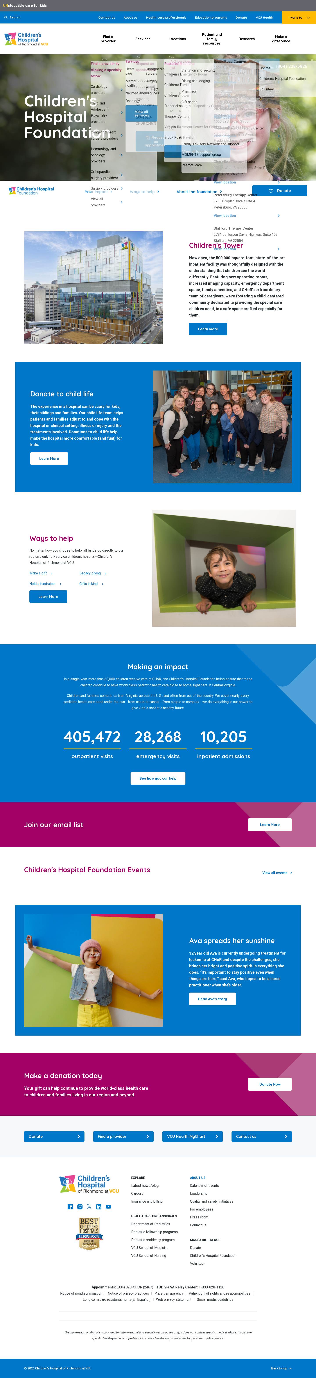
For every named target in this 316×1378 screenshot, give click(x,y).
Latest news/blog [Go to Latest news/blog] (145, 1186)
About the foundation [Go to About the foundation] (197, 191)
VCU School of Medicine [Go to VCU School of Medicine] (150, 1248)
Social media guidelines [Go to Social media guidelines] (215, 1299)
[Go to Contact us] (262, 1136)
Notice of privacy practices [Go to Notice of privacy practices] (128, 1293)
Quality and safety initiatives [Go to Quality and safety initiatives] (211, 1201)
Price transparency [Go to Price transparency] (168, 1293)
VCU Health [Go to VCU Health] (264, 18)
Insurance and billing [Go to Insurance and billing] (147, 1201)
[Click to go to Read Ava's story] (212, 999)
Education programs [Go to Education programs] (211, 18)
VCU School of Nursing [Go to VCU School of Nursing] (148, 1256)
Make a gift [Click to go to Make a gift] (38, 573)
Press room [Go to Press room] (199, 1217)
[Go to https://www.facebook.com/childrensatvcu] (70, 1207)
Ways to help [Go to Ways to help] (142, 191)
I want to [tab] (295, 18)
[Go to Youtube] (108, 1207)
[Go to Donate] (54, 1136)
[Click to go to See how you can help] (158, 778)
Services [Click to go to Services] (142, 39)
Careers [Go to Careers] (137, 1193)
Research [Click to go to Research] (247, 39)
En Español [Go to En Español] (141, 1299)
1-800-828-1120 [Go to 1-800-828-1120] (211, 1287)
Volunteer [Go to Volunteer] (197, 1263)
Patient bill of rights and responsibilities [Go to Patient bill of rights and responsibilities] (219, 1293)
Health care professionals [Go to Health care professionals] (166, 18)
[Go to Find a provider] (123, 1136)
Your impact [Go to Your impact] (96, 191)
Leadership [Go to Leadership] (198, 1193)
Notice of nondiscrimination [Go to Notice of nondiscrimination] (81, 1293)
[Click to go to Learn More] (49, 458)
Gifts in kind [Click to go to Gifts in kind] (88, 584)
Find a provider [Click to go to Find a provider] (108, 38)
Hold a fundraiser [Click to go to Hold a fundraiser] (42, 584)
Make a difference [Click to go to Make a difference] (281, 38)
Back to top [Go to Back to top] (279, 1368)
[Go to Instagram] (80, 1207)
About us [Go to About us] (130, 18)
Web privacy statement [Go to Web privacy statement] (173, 1299)
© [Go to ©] (25, 1368)
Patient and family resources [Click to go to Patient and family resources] (212, 38)
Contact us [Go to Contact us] (106, 18)
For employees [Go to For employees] (201, 1209)
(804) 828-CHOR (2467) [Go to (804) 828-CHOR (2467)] (135, 1287)
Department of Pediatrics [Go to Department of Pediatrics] (150, 1224)
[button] (12, 17)
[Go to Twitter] (89, 1207)
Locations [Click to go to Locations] (177, 39)
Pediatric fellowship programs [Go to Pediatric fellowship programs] (154, 1232)
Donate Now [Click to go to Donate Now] (270, 1084)
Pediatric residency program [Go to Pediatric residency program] (153, 1240)
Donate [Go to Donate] (241, 18)
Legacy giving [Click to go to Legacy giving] (90, 573)
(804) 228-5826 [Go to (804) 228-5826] (291, 66)
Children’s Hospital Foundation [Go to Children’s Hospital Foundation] (213, 1256)
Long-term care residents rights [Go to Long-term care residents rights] (107, 1299)
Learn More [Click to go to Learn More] (270, 824)
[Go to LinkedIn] (98, 1207)
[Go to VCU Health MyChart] (192, 1136)
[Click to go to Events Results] (277, 873)
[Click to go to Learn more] (208, 329)
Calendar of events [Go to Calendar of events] (204, 1186)
